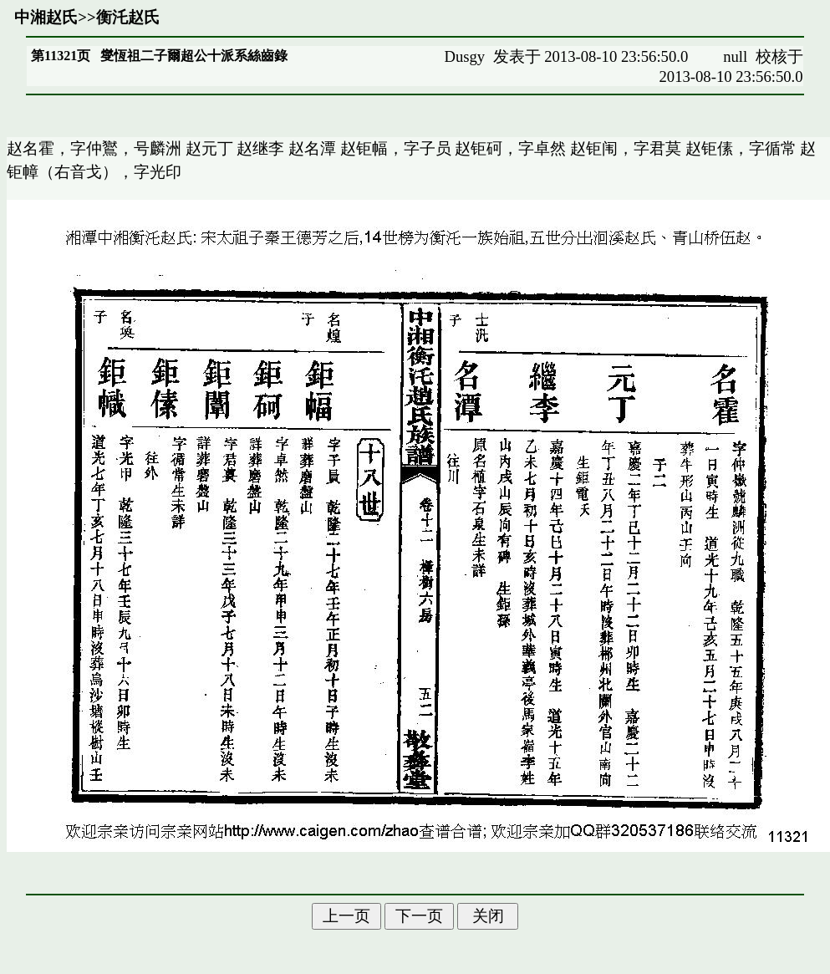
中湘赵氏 (46, 17)
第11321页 (60, 55)
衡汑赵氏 (128, 17)
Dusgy (464, 56)
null (735, 56)
